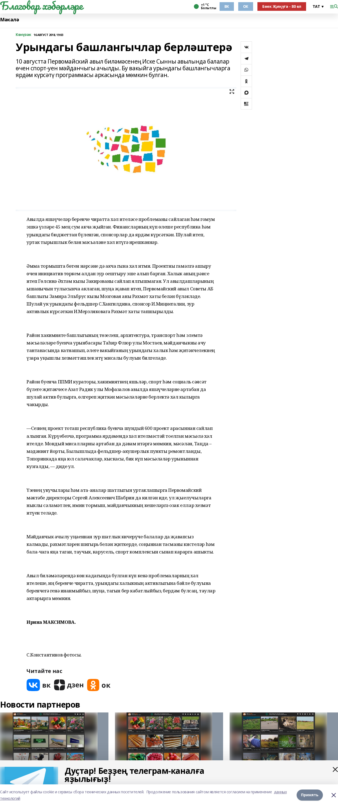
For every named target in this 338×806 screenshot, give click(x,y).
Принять (310, 795)
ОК (245, 6)
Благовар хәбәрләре (41, 5)
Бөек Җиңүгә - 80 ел (281, 6)
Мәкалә (9, 19)
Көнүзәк (23, 34)
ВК (226, 6)
